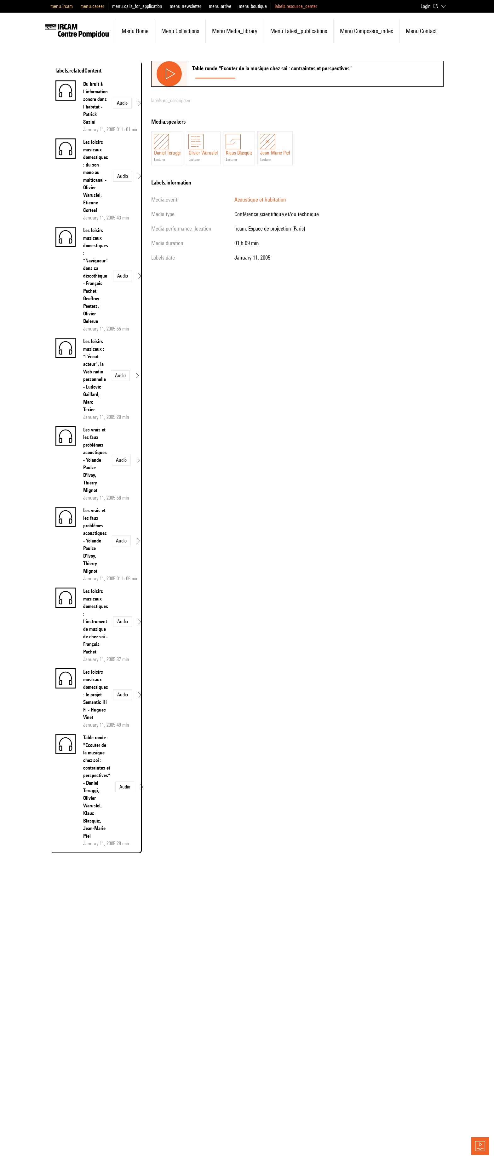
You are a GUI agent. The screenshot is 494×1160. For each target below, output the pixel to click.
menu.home (135, 30)
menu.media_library (234, 30)
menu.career (92, 6)
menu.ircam (61, 6)
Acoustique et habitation (260, 199)
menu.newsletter (185, 6)
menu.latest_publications (298, 30)
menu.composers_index (366, 30)
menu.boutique (253, 6)
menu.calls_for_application (137, 6)
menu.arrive (220, 6)
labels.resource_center (296, 6)
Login (426, 6)
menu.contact (421, 30)
